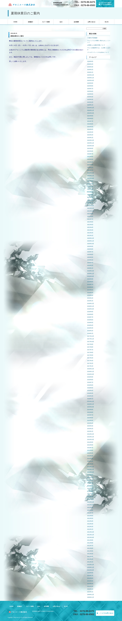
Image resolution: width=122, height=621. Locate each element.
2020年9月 (90, 246)
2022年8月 (90, 184)
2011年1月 (90, 562)
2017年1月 (90, 366)
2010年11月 (90, 567)
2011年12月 (90, 532)
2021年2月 (90, 232)
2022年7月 (90, 186)
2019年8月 (90, 281)
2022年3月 (90, 197)
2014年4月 (90, 456)
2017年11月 (90, 339)
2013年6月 (90, 483)
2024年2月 (90, 135)
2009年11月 (90, 597)
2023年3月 (90, 164)
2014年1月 (90, 464)
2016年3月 (90, 393)
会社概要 (76, 22)
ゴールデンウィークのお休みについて (98, 52)
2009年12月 (90, 594)
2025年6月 (90, 91)
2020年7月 (90, 252)
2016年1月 (90, 398)
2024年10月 (90, 113)
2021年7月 (90, 219)
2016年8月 (90, 379)
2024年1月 (90, 137)
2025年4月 (90, 96)
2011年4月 (90, 553)
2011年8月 (90, 543)
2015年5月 (90, 420)
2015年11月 (90, 404)
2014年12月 (90, 434)
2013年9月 (90, 475)
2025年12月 (90, 75)
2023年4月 (90, 162)
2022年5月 (90, 192)
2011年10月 (90, 537)
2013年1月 (90, 496)
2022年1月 (90, 203)
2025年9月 (90, 83)
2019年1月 (90, 300)
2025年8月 (90, 86)
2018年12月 (90, 303)
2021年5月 (90, 224)
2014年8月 (90, 445)
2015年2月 (90, 428)
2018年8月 (90, 314)
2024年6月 (90, 124)
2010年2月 (90, 589)
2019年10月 (90, 276)
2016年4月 (90, 390)
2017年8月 (90, 347)
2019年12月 (90, 271)
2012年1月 (90, 529)
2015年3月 (90, 426)
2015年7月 (90, 415)
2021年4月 (90, 227)
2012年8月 (90, 510)
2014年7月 (90, 447)
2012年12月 (90, 499)
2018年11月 (90, 306)
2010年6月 (90, 578)
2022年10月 (90, 178)
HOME (15, 22)
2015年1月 (90, 431)
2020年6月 (90, 254)
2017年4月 (90, 358)
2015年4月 (90, 423)
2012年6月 (90, 515)
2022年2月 (90, 200)
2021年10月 (90, 211)
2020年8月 (90, 249)
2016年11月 (90, 371)
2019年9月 (90, 279)
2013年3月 (90, 491)
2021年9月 (90, 213)
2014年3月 (90, 458)
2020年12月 (90, 238)
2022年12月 (90, 173)
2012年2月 (90, 526)
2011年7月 (90, 545)
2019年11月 (90, 273)
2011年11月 (90, 534)
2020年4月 (90, 260)
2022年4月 (90, 194)
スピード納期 (46, 22)
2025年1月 (90, 105)
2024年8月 (90, 118)
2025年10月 (90, 80)
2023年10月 (90, 145)
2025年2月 (90, 102)
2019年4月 (90, 292)
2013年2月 (90, 494)
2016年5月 (90, 388)
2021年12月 (90, 205)
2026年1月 (90, 72)
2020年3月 (90, 262)
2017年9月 (90, 344)
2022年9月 (90, 181)
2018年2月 (90, 330)
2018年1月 (90, 333)
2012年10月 (90, 504)
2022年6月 (90, 189)
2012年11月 (90, 502)
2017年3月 (90, 360)
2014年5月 (90, 453)
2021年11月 (90, 208)
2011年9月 (90, 540)
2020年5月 (90, 257)
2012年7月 (90, 513)
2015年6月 (90, 417)
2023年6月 (90, 156)
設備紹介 (30, 22)
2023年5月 (90, 159)
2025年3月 (90, 99)
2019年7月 (90, 284)
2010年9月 (90, 572)
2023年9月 (90, 148)
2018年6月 (90, 320)
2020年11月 (90, 241)
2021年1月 (90, 235)
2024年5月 (90, 126)
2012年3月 (90, 524)
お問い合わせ (91, 22)
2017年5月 (90, 355)
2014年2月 (90, 461)
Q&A (61, 22)
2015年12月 (90, 401)
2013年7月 (90, 480)
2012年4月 (90, 521)
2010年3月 (90, 586)
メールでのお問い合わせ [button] (105, 613)
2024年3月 (90, 132)
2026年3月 (90, 67)
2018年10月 (90, 309)
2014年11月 (90, 436)
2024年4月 (90, 129)
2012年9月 (90, 507)
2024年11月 (90, 110)
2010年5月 (90, 581)
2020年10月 (90, 243)
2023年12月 (90, 140)
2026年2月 (90, 69)
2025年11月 (90, 77)
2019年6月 (90, 287)
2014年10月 (90, 439)
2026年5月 (90, 61)
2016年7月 (90, 382)
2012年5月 (90, 518)
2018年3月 (90, 328)
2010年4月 (90, 583)
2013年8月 (90, 477)
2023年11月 (90, 143)
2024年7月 (90, 121)
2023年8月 (90, 151)
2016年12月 (90, 368)
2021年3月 (90, 230)
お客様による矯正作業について (96, 45)
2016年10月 (90, 374)
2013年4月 (90, 488)
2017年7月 (90, 349)
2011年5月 (90, 551)
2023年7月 (90, 154)
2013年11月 (90, 469)
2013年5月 (90, 485)
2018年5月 (90, 322)
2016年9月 (90, 377)
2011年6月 (90, 548)
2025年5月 (90, 94)
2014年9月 (90, 442)
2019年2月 (90, 298)
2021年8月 (90, 216)
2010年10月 (90, 570)
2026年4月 (90, 64)
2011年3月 (90, 556)
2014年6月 (90, 450)
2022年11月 (90, 175)
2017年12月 (90, 336)
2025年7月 (90, 88)
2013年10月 (90, 472)
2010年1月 (90, 592)
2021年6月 (90, 222)
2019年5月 (90, 290)
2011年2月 (90, 559)
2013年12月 (90, 466)
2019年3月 (90, 295)
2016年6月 (90, 385)
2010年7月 (90, 575)
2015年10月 (90, 407)
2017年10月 (90, 341)
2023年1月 (90, 170)
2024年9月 (90, 116)
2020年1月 (90, 268)
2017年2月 (90, 363)
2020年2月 (90, 265)
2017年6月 (90, 352)
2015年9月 (90, 409)
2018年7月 (90, 317)
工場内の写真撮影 (92, 38)
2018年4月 (90, 325)
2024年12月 (90, 107)
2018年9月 (90, 311)
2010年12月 (90, 564)
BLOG (106, 22)
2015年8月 (90, 412)
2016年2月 (90, 396)
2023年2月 (90, 167)
